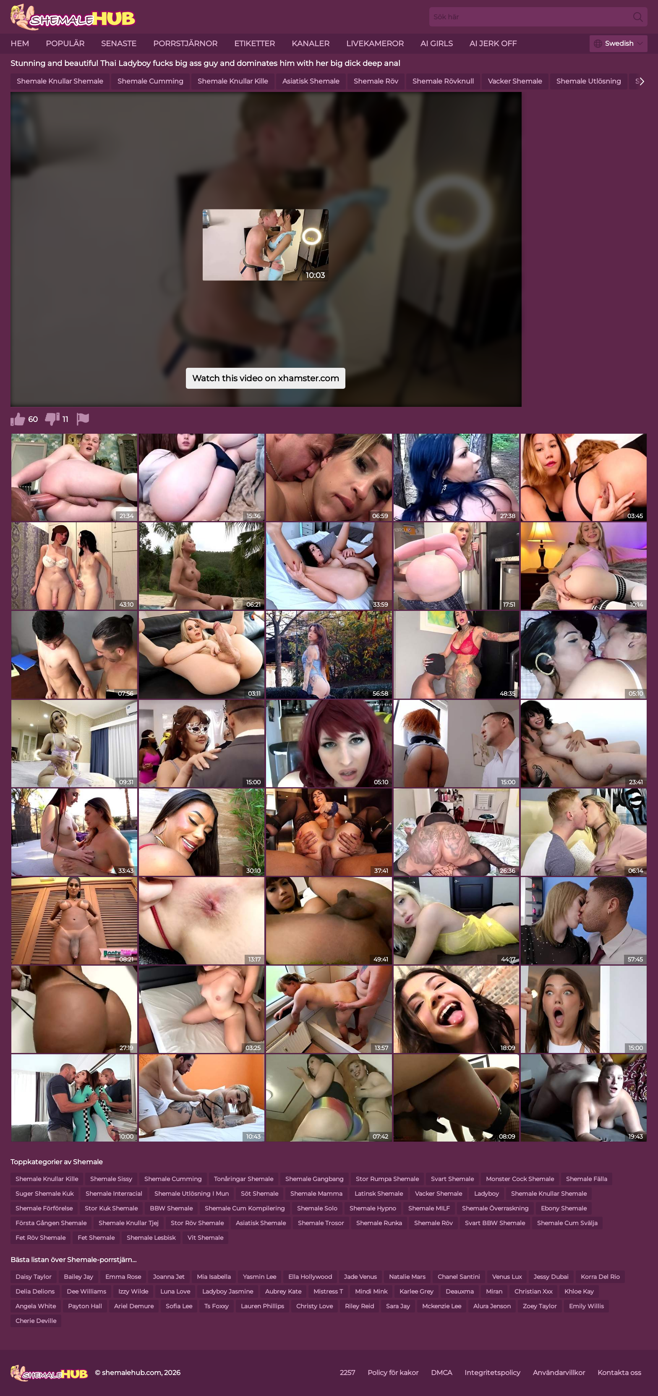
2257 (347, 1373)
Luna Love (175, 1291)
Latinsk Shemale (379, 1193)
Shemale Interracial (114, 1193)
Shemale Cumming (150, 81)
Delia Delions (35, 1291)
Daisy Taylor (34, 1277)
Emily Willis (586, 1306)
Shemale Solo (317, 1208)
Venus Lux (507, 1277)
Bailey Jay (78, 1277)
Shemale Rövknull (443, 81)
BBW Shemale (171, 1208)
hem (19, 43)
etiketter (254, 43)
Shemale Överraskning (495, 1208)
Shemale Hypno (373, 1208)
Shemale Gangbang (314, 1179)
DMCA (441, 1373)
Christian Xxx (533, 1291)
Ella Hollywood (310, 1277)
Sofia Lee (179, 1306)
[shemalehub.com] (49, 1373)
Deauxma (460, 1291)
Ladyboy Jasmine (227, 1291)
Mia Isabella (214, 1277)
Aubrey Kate (283, 1291)
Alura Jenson (492, 1306)
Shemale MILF (429, 1208)
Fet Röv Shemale (40, 1237)
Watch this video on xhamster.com (265, 378)
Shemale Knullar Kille (233, 81)
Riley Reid (359, 1306)
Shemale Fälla (586, 1179)
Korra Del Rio (600, 1277)
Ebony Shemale (564, 1208)
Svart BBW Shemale (495, 1223)
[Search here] (538, 16)
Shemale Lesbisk (151, 1237)
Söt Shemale (259, 1193)
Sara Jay (398, 1306)
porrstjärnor (185, 43)
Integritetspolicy (492, 1373)
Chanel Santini (459, 1277)
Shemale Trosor (321, 1223)
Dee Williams (86, 1291)
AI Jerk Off (493, 43)
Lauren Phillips (262, 1306)
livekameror (375, 43)
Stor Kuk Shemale (111, 1208)
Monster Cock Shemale (520, 1179)
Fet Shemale (96, 1237)
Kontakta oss (619, 1373)
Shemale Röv (376, 81)
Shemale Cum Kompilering (245, 1208)
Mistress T (328, 1291)
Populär (65, 43)
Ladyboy (486, 1193)
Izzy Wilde (133, 1291)
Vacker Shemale (515, 81)
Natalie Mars (407, 1277)
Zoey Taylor (540, 1306)
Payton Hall (85, 1306)
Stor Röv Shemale (197, 1223)
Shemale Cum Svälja (567, 1223)
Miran (494, 1291)
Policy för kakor (393, 1373)
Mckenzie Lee (441, 1306)
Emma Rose (123, 1277)
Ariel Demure (134, 1306)
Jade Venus (360, 1277)
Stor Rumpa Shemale (387, 1179)
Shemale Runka (379, 1223)
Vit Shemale (205, 1237)
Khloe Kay (579, 1291)
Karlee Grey (416, 1291)
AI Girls (436, 43)
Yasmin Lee (259, 1277)
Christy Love (314, 1306)
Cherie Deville (36, 1321)
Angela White (36, 1306)
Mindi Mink (371, 1291)
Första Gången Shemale (51, 1223)
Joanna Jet (169, 1277)
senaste (118, 43)
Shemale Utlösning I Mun (191, 1193)
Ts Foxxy (216, 1306)
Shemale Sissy (111, 1179)
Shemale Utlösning (588, 81)
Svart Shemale (452, 1179)
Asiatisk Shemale (310, 81)
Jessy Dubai (551, 1277)
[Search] (638, 16)
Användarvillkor (559, 1373)
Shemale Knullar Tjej (129, 1223)
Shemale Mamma (316, 1193)
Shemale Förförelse (44, 1208)
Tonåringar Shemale (243, 1179)
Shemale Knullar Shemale (60, 81)
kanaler (310, 43)
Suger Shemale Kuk (44, 1193)
